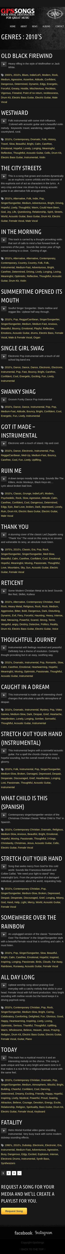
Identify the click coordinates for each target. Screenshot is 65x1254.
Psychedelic (7, 498)
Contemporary (21, 139)
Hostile (24, 88)
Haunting (40, 615)
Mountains (13, 567)
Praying (55, 1030)
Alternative (19, 198)
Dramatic (36, 139)
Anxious (52, 324)
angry (15, 624)
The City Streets (21, 167)
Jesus (30, 843)
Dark (37, 506)
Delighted (34, 1016)
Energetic (52, 84)
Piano (28, 1039)
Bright (30, 143)
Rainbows (6, 966)
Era (33, 549)
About (24, 26)
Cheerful (16, 1089)
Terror (52, 620)
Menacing (12, 620)
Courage (27, 1102)
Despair (37, 714)
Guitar (21, 1039)
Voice (55, 628)
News (34, 26)
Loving (57, 271)
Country (22, 262)
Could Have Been (49, 207)
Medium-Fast (23, 267)
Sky (23, 567)
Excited (32, 1154)
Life (14, 211)
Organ (36, 337)
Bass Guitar (33, 216)
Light (23, 902)
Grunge (27, 493)
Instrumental (31, 157)
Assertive (28, 79)
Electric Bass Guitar (23, 97)
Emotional (6, 148)
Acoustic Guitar (34, 152)
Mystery (44, 709)
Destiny (24, 624)
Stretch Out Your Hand (31, 858)
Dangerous (7, 84)
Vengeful (6, 624)
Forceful (5, 88)
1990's (8, 1145)
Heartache (56, 714)
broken (30, 506)
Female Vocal (16, 220)
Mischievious (37, 88)
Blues (25, 75)
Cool (15, 376)
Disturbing (54, 611)
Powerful (24, 620)
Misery (59, 897)
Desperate (6, 778)
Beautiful (20, 143)
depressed (47, 506)
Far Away (57, 961)
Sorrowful (50, 718)
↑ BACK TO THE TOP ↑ (32, 1249)
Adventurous (39, 203)
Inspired (54, 957)
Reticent (12, 582)
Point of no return (32, 93)
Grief (46, 714)
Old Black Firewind (27, 55)
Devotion (38, 1102)
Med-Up (25, 455)
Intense (58, 615)
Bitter (17, 611)
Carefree (47, 143)
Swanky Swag (18, 391)
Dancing (45, 1089)
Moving (29, 563)
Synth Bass (42, 1158)
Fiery (20, 615)
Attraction (6, 1102)
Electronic (44, 367)
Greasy (15, 88)
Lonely (27, 148)
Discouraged (21, 778)
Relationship (39, 211)
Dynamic (33, 84)
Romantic (51, 662)
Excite (57, 1102)
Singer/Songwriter (11, 203)
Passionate (40, 563)
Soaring (53, 1098)
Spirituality (32, 1107)
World (4, 216)
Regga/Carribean (28, 319)
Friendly (39, 1093)
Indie (35, 198)
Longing (36, 148)
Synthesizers (8, 1163)
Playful (38, 328)
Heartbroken (8, 718)
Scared (34, 620)
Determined (21, 84)
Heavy (49, 615)
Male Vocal (31, 220)
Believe (27, 1030)
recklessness (51, 93)
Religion (5, 1034)
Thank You (15, 526)
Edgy (42, 84)
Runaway (18, 966)
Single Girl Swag (22, 348)
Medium (5, 79)
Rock (55, 75)
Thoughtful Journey (28, 639)
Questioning (24, 211)
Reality (54, 624)
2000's (8, 75)
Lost (3, 782)
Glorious (51, 1016)
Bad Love (19, 506)
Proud (44, 1098)
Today (9, 1049)
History (51, 139)
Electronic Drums (10, 1158)
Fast (24, 371)
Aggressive (7, 611)
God (3, 211)
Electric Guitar (43, 97)
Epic (10, 506)
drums (34, 333)
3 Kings (51, 838)
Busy (3, 1154)
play (4, 64)
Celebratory (7, 1016)
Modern (46, 75)
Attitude (39, 79)
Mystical (23, 1098)
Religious (28, 606)
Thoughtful (19, 152)
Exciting (36, 376)
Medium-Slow (17, 714)
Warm (35, 207)
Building (5, 1089)
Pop (41, 198)
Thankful (28, 1025)
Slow (11, 143)
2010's (17, 75)
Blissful (51, 1084)
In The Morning (21, 231)
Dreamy (19, 1093)
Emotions (6, 333)
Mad (3, 620)
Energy (49, 1102)
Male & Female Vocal (20, 337)
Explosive (43, 1154)
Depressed (45, 773)
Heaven (37, 1030)
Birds (38, 961)
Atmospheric (39, 1084)
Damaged (32, 773)
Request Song (14, 1211)
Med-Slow (48, 554)
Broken (21, 773)
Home (12, 26)
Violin (42, 157)
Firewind (16, 93)
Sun (28, 567)
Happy (4, 1021)
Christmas (20, 843)
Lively (14, 207)
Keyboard (39, 1111)
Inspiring (5, 961)
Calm (38, 143)
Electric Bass (46, 333)
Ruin (3, 511)
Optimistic (20, 276)
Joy (9, 211)
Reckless (50, 88)
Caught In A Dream (25, 686)
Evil (14, 615)
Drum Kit (6, 97)
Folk (44, 139)
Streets (58, 211)
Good (60, 1016)
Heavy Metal (15, 606)
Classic (17, 493)
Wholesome (15, 1030)
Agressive (16, 79)
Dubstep (27, 1145)
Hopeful (18, 148)
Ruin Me (11, 470)
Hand (10, 902)
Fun (44, 376)
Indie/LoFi (35, 75)
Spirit (50, 211)
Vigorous (6, 93)
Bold (24, 611)
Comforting (21, 1016)
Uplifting (36, 459)
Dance (17, 367)
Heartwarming (39, 667)
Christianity (7, 843)
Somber (39, 718)
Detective (34, 624)
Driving (59, 203)
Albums (46, 26)
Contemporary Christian (40, 602)
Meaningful (48, 148)
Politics (45, 624)
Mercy (31, 902)
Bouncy (16, 328)
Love (3, 567)
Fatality (11, 1122)
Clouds (47, 961)
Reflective (6, 152)
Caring (50, 1012)
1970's (8, 549)
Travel (4, 143)
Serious (17, 1025)
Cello (47, 152)
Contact (59, 26)
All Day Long (18, 977)
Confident (50, 79)
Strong (43, 620)
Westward (14, 112)
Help (17, 902)
